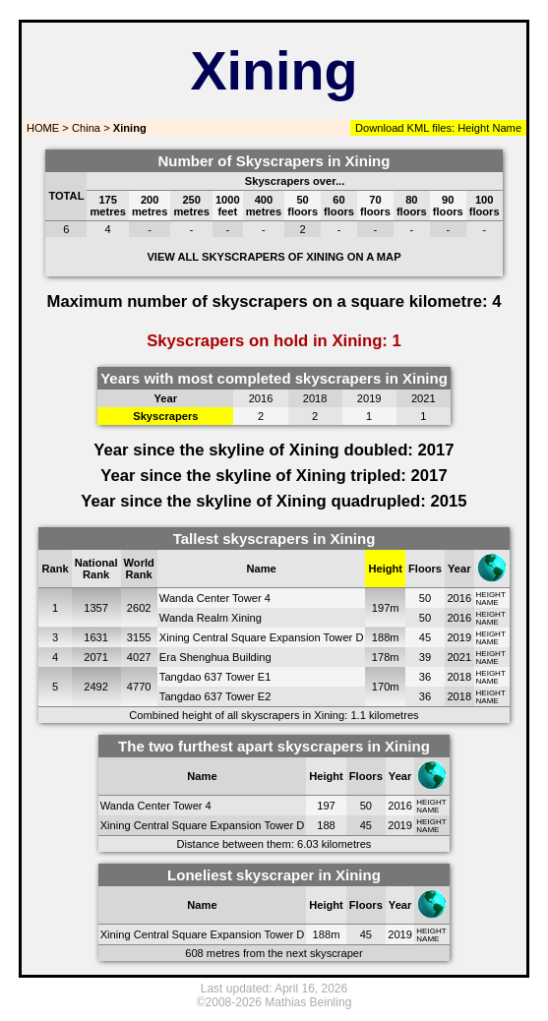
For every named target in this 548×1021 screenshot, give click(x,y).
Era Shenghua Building (215, 657)
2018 (459, 677)
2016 (459, 598)
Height (472, 128)
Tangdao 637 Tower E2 (215, 696)
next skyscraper (324, 953)
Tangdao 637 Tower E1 (215, 677)
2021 (459, 657)
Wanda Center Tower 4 (215, 598)
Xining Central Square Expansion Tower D (261, 637)
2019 (459, 637)
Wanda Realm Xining (210, 618)
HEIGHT (491, 594)
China (86, 128)
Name (506, 128)
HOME (41, 128)
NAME (487, 602)
